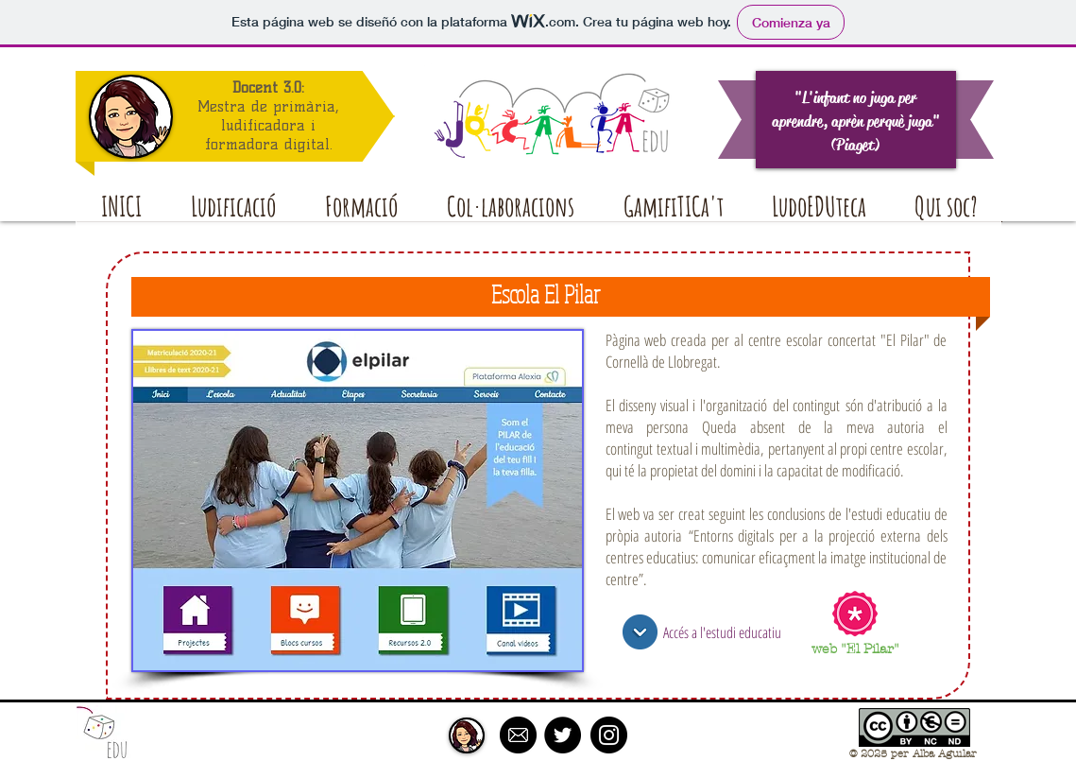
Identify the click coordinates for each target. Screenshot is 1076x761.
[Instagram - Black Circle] (608, 735)
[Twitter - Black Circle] (562, 735)
